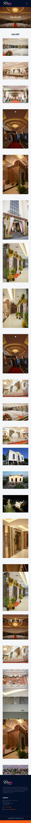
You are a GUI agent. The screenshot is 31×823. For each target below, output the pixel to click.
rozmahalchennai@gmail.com (10, 809)
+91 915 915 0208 (7, 807)
